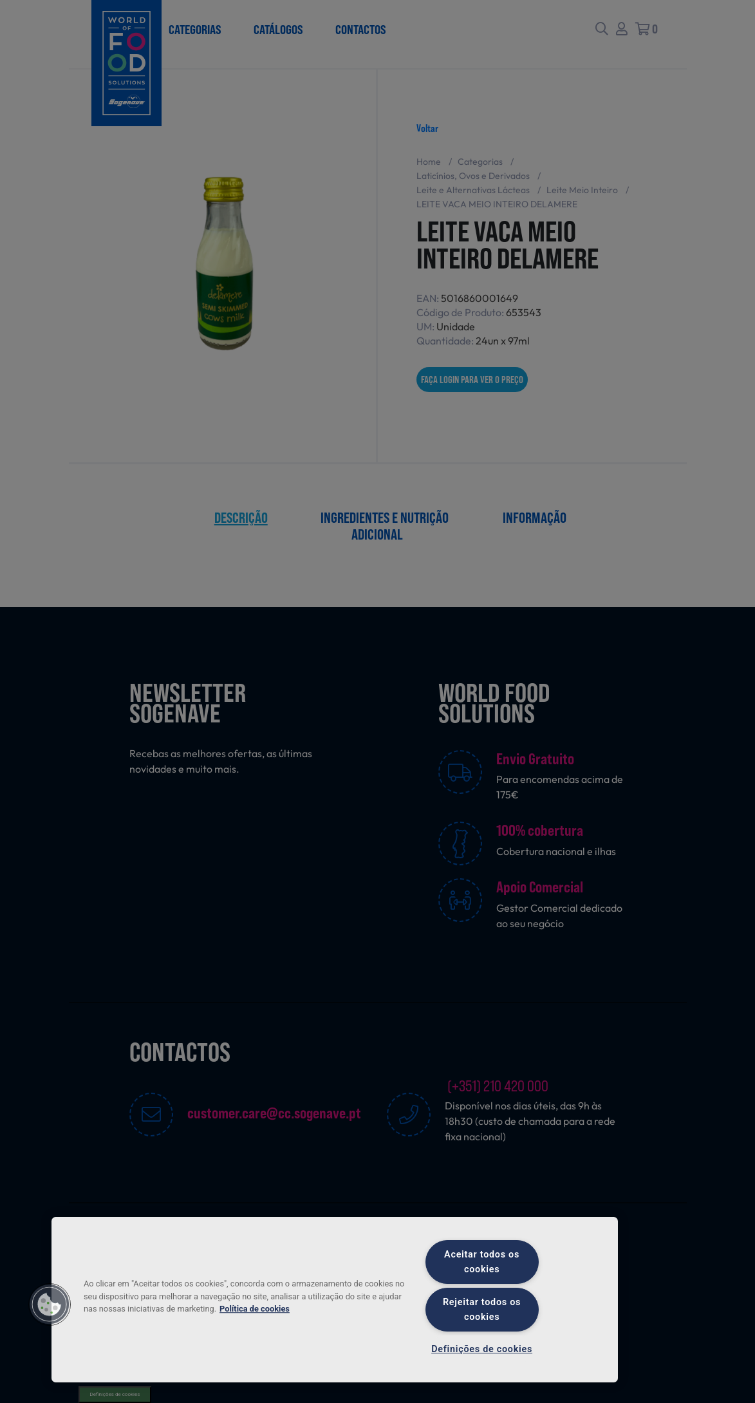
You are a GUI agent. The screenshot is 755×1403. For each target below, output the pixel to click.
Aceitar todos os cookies (481, 1262)
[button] (49, 1304)
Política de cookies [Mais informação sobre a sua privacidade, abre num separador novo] (254, 1309)
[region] (334, 1299)
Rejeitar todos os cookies (482, 1310)
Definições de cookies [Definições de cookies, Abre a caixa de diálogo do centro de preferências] (481, 1349)
